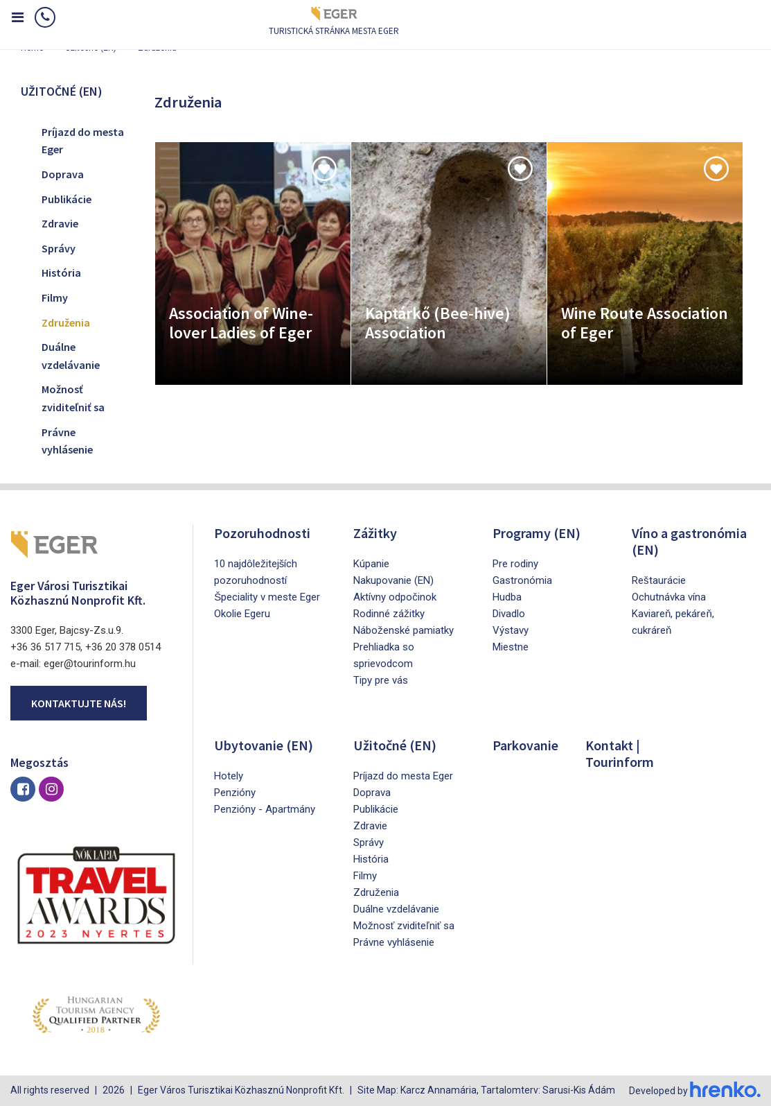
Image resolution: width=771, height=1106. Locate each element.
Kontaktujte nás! (78, 703)
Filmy (55, 297)
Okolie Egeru (242, 613)
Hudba (507, 597)
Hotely (228, 776)
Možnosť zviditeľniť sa (73, 398)
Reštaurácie (659, 580)
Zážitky (375, 533)
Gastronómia (522, 580)
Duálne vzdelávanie (71, 356)
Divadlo (509, 613)
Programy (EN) (537, 533)
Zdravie (60, 223)
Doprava (63, 174)
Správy (59, 248)
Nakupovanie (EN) (393, 580)
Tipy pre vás (380, 680)
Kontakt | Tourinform (619, 753)
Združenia (66, 322)
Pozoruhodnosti (262, 533)
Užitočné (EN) (394, 745)
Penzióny (235, 792)
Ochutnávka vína (669, 597)
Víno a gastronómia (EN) (689, 541)
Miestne (511, 647)
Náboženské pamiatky (403, 630)
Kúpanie (371, 564)
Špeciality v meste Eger (267, 597)
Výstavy (511, 630)
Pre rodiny (515, 564)
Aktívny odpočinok (394, 597)
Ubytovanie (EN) (263, 745)
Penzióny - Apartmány (264, 809)
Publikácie (66, 199)
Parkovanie (525, 745)
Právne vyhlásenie (67, 441)
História (61, 272)
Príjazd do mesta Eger (83, 141)
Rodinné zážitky (389, 613)
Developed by (695, 1090)
